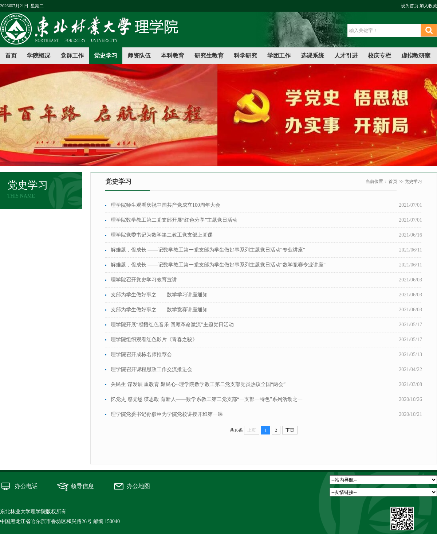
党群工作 (72, 55)
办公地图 (138, 486)
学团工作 (279, 55)
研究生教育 (209, 55)
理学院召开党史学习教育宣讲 (144, 279)
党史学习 (105, 55)
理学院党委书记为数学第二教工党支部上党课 (162, 235)
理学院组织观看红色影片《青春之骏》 (154, 339)
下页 (290, 430)
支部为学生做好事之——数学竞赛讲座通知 (159, 309)
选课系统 (312, 55)
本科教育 (172, 55)
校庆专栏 (379, 55)
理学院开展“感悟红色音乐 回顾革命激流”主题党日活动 (172, 324)
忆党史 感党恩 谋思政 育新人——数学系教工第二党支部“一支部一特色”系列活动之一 (207, 399)
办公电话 (26, 486)
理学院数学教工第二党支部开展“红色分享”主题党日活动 (174, 220)
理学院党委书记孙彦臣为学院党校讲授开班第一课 (167, 414)
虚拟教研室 (415, 55)
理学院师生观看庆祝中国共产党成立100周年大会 (165, 205)
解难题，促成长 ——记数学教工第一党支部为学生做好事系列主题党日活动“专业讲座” (208, 250)
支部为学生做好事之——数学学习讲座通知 (159, 294)
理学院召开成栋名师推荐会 (141, 354)
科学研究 (245, 55)
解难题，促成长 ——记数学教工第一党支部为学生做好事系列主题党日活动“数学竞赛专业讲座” (218, 265)
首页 (11, 55)
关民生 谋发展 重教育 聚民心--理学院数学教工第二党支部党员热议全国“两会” (198, 384)
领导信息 (82, 486)
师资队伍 (139, 55)
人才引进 (346, 55)
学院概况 (38, 55)
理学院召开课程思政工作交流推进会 (151, 369)
